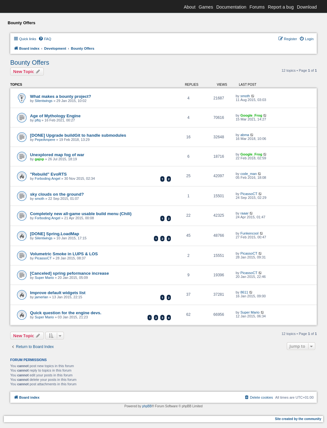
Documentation (231, 7)
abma (244, 135)
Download (307, 7)
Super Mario (44, 277)
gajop (39, 159)
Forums (256, 7)
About (189, 7)
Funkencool (249, 233)
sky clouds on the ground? (57, 194)
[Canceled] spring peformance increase (69, 273)
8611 (244, 292)
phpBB (147, 406)
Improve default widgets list (58, 292)
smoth (245, 96)
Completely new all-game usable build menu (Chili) (81, 213)
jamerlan (41, 297)
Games (206, 7)
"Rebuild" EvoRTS (48, 174)
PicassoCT (248, 194)
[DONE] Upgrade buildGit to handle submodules (78, 135)
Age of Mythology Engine (55, 115)
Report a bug (281, 7)
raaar (244, 213)
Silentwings (44, 101)
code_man (248, 174)
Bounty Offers (29, 62)
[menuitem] (44, 39)
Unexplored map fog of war (57, 154)
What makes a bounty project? (60, 96)
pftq (38, 120)
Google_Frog (251, 115)
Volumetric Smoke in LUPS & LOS (64, 253)
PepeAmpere (45, 139)
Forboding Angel (47, 178)
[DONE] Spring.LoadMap (54, 233)
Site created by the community (298, 419)
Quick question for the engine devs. (66, 312)
